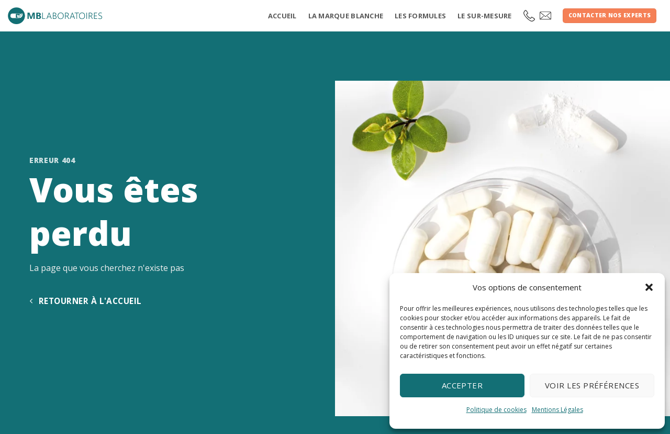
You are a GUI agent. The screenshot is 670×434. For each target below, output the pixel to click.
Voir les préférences (592, 385)
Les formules (420, 15)
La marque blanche (345, 15)
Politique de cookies (496, 409)
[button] (649, 287)
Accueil (282, 15)
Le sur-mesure (484, 15)
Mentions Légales (557, 409)
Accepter (462, 385)
